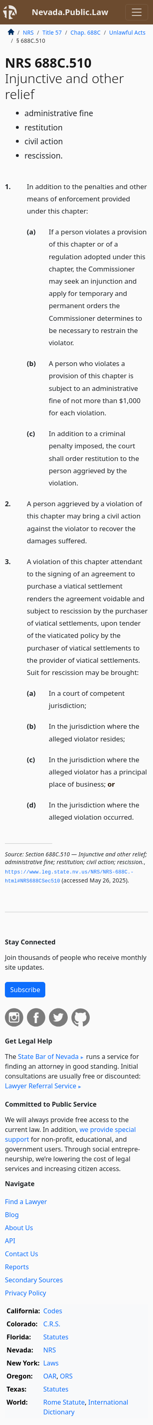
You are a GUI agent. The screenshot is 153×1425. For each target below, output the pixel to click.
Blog (12, 1214)
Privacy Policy (25, 1292)
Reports (17, 1266)
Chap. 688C (86, 32)
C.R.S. (51, 1323)
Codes (52, 1310)
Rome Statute (64, 1402)
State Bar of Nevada (48, 1056)
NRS (28, 32)
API (10, 1240)
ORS (66, 1376)
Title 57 (52, 32)
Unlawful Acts (127, 32)
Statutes (56, 1336)
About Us (19, 1227)
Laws (51, 1363)
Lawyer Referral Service (40, 1085)
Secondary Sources (34, 1279)
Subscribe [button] (25, 989)
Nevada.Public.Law (70, 12)
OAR (49, 1376)
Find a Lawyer (26, 1201)
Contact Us (21, 1253)
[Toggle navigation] (136, 12)
